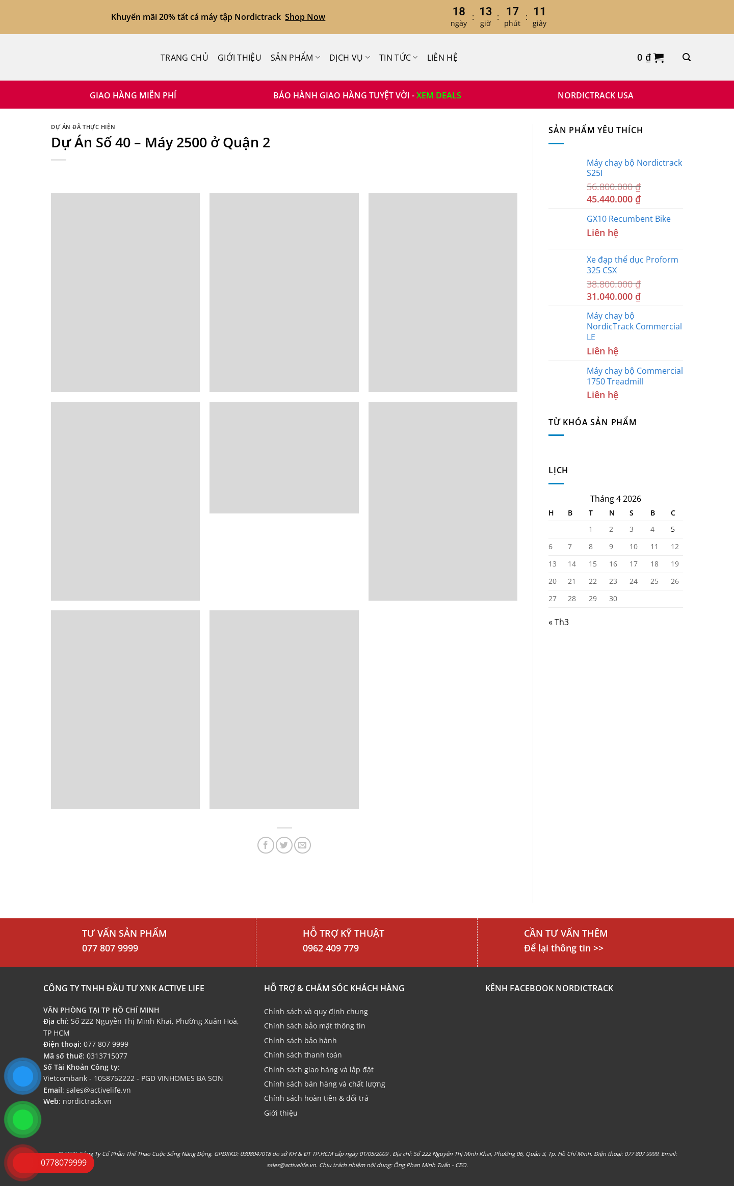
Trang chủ (184, 57)
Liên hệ (442, 57)
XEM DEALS (438, 95)
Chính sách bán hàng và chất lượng (324, 1084)
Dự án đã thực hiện (83, 127)
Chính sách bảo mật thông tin (314, 1025)
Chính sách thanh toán (303, 1055)
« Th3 (558, 622)
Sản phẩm (295, 57)
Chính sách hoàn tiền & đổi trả (316, 1098)
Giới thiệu (239, 57)
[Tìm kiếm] (687, 57)
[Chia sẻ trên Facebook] (265, 845)
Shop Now (305, 16)
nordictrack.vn (87, 1101)
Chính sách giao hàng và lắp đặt (319, 1069)
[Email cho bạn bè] (302, 845)
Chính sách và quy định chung (316, 1011)
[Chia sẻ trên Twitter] (284, 845)
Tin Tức (398, 57)
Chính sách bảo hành (300, 1040)
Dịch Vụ (349, 57)
